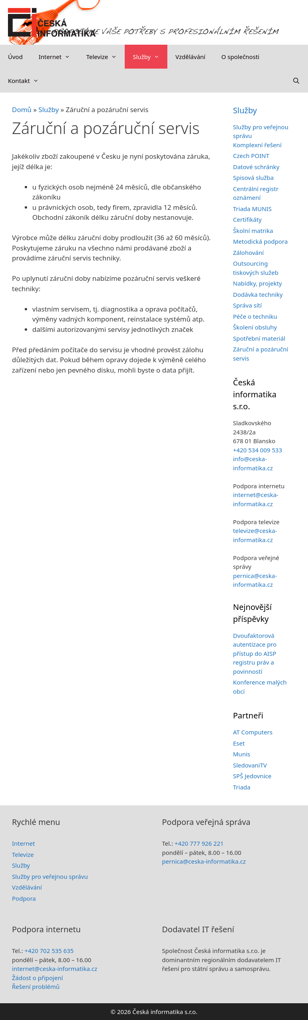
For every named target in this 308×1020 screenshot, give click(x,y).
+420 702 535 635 (49, 951)
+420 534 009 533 (257, 450)
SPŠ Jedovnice (252, 776)
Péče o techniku (255, 316)
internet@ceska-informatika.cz (54, 969)
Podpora (24, 898)
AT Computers (253, 732)
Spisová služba (253, 178)
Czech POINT (251, 156)
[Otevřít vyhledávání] (296, 81)
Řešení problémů (36, 986)
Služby (150, 57)
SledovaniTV (250, 765)
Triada (242, 787)
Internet (58, 57)
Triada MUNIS (252, 209)
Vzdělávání (190, 57)
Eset (239, 743)
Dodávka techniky (258, 294)
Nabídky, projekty (257, 283)
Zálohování (248, 252)
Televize (105, 57)
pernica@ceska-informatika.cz (204, 861)
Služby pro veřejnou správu (50, 876)
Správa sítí (247, 305)
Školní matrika (253, 231)
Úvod (15, 57)
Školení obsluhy (255, 327)
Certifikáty (247, 219)
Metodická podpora (260, 241)
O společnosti (240, 57)
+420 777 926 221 (199, 843)
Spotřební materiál (259, 338)
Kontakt (27, 81)
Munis (241, 754)
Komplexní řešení (257, 145)
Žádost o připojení (37, 978)
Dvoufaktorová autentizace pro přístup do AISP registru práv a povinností (255, 653)
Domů (21, 109)
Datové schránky (256, 167)
